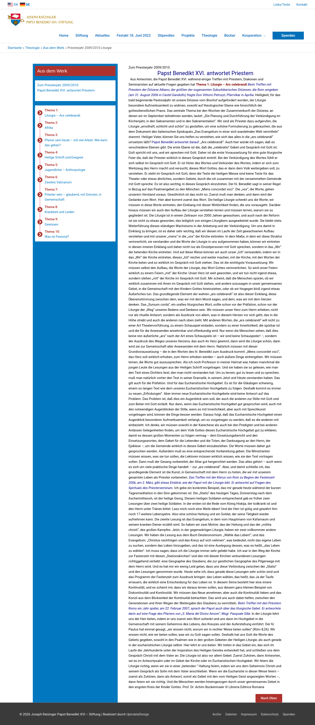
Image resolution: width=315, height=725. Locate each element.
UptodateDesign (138, 713)
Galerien (230, 713)
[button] (269, 697)
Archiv (215, 713)
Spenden (289, 713)
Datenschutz (269, 713)
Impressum (248, 713)
